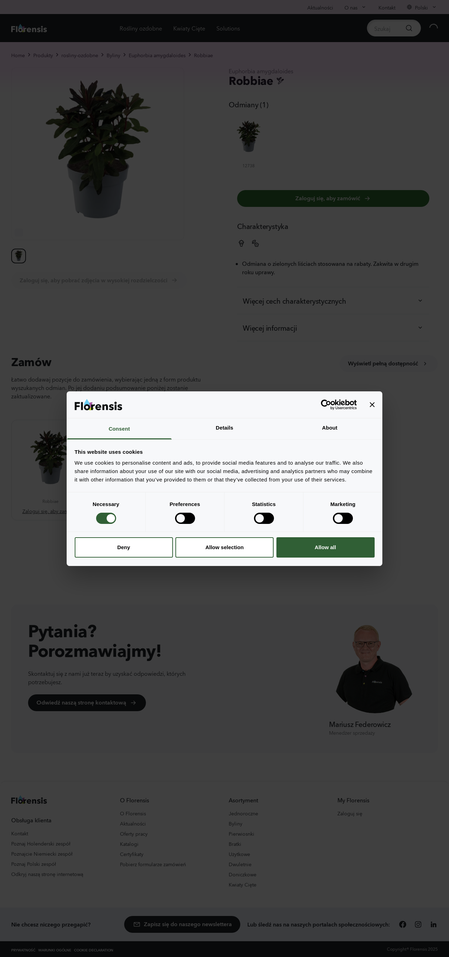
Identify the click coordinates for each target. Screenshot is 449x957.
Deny (123, 547)
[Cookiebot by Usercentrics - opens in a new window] (326, 404)
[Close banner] (372, 404)
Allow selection (224, 547)
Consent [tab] (119, 429)
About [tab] (329, 428)
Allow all (325, 547)
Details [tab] (224, 428)
